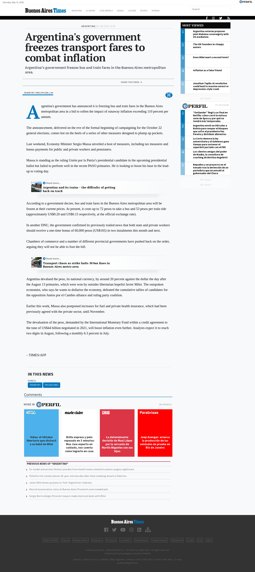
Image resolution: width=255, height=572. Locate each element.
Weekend (177, 540)
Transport (35, 385)
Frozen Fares (51, 385)
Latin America (112, 10)
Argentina (79, 10)
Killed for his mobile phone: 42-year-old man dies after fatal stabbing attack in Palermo (78, 476)
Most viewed (192, 25)
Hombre (125, 540)
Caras (65, 540)
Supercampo (159, 540)
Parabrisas (141, 540)
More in (42, 404)
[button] (168, 95)
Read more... (53, 183)
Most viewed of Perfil (205, 106)
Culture (142, 10)
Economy (94, 10)
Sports (155, 10)
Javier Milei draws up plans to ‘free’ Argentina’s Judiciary (60, 482)
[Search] (211, 9)
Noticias (97, 540)
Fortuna (111, 540)
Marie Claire (80, 540)
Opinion (168, 10)
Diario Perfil (50, 540)
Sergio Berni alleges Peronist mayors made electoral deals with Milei (67, 496)
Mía (209, 540)
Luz (200, 540)
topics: (32, 381)
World (128, 10)
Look (190, 540)
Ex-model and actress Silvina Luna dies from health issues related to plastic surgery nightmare (81, 469)
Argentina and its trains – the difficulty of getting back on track (79, 189)
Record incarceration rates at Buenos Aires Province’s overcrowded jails (68, 489)
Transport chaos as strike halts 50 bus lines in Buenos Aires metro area (76, 264)
